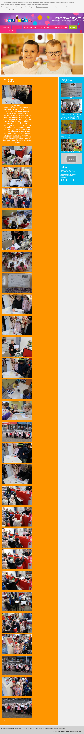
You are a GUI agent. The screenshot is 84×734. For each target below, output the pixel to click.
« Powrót (4, 720)
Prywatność (62, 728)
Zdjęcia (72, 27)
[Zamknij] (78, 8)
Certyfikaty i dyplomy (59, 27)
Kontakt (12, 31)
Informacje (17, 27)
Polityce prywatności (9, 2)
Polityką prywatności (42, 7)
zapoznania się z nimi (44, 4)
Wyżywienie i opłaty (31, 27)
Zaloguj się (63, 177)
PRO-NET (79, 731)
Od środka (45, 27)
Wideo (3, 31)
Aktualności (5, 27)
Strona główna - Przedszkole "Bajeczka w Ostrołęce (18, 19)
